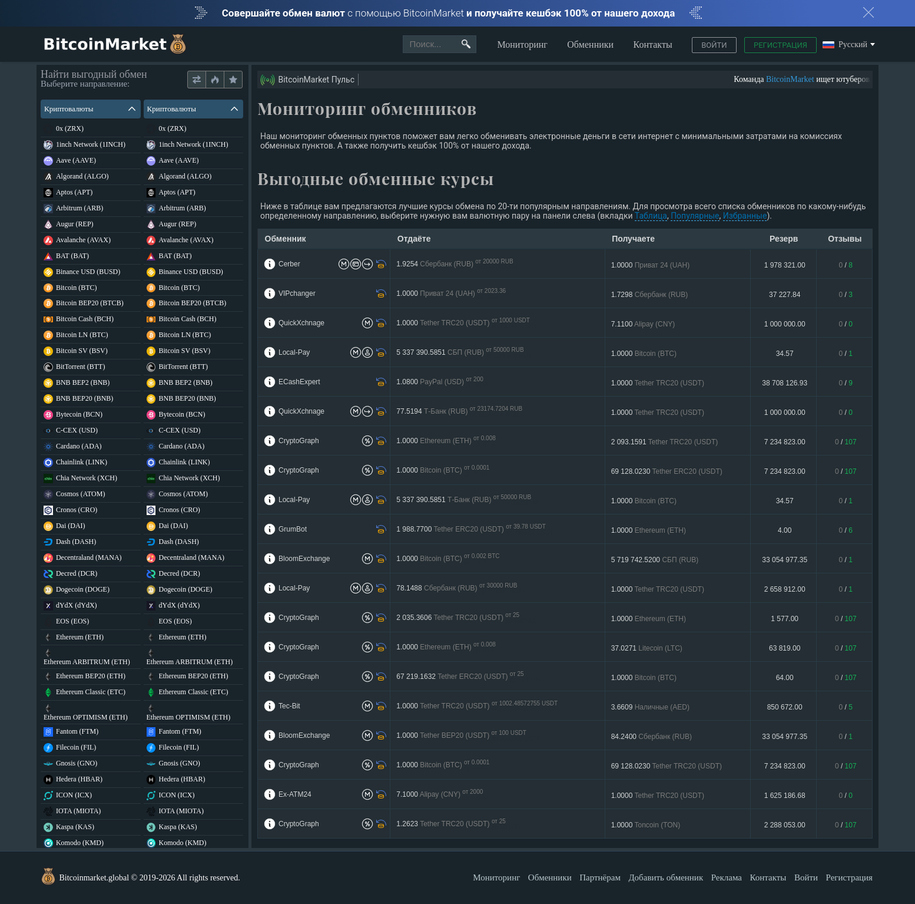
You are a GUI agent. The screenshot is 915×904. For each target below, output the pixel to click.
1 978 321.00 (784, 265)
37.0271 (646, 648)
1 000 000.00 (784, 324)
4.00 (784, 530)
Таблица (651, 215)
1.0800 (442, 382)
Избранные (745, 215)
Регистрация (780, 45)
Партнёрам (600, 877)
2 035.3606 (466, 618)
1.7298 (649, 295)
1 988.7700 (474, 529)
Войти (714, 45)
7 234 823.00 (784, 442)
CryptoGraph (299, 441)
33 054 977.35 (784, 560)
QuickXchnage (301, 323)
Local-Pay (294, 352)
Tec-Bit (289, 706)
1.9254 (456, 264)
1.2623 (459, 824)
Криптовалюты (89, 108)
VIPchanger (297, 293)
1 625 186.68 (784, 795)
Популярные (695, 215)
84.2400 (651, 737)
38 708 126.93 (784, 383)
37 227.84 (784, 295)
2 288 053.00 (784, 825)
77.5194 (459, 411)
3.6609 (650, 707)
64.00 (785, 678)
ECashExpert (299, 382)
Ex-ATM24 (295, 794)
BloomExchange (304, 559)
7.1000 (441, 794)
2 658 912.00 (784, 589)
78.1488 (460, 588)
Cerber (289, 264)
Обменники (590, 44)
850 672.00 (785, 707)
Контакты (653, 44)
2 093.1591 (664, 442)
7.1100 (643, 324)
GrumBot (293, 529)
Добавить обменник (665, 877)
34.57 (785, 353)
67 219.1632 (468, 677)
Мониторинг (522, 44)
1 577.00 (784, 619)
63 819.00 (784, 648)
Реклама (726, 877)
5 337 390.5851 (463, 353)
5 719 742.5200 (655, 560)
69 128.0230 (666, 471)
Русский (845, 45)
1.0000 (650, 265)
